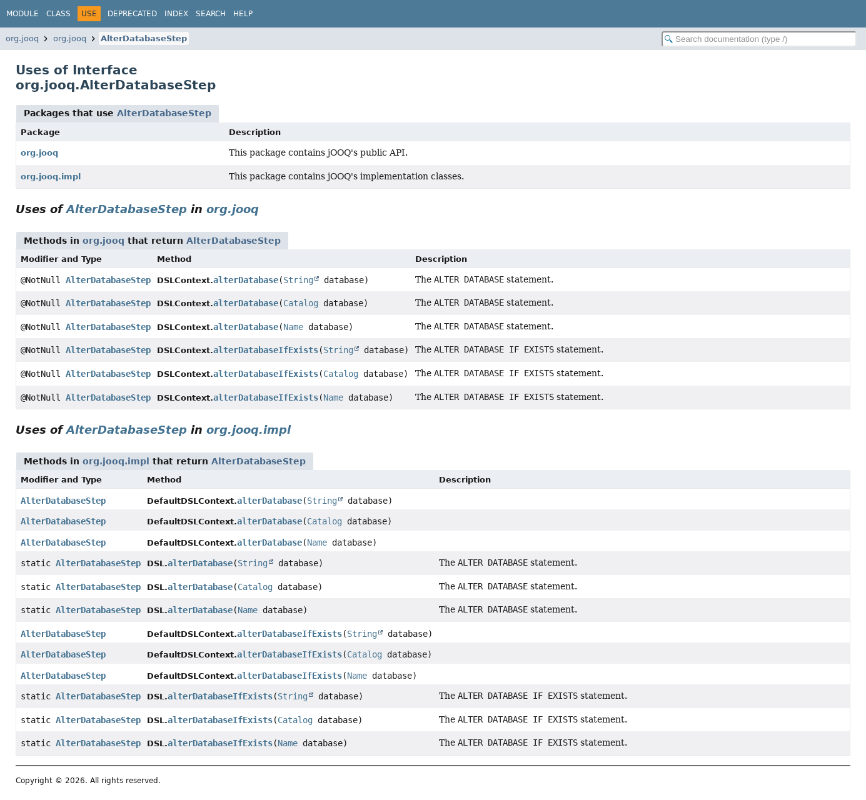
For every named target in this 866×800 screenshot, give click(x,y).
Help (243, 13)
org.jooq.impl (51, 176)
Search (211, 13)
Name (293, 327)
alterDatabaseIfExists (265, 350)
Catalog (300, 303)
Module (22, 13)
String (298, 280)
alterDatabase (245, 280)
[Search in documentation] (759, 39)
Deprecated (132, 13)
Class (58, 13)
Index (176, 13)
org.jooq (22, 38)
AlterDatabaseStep (144, 38)
